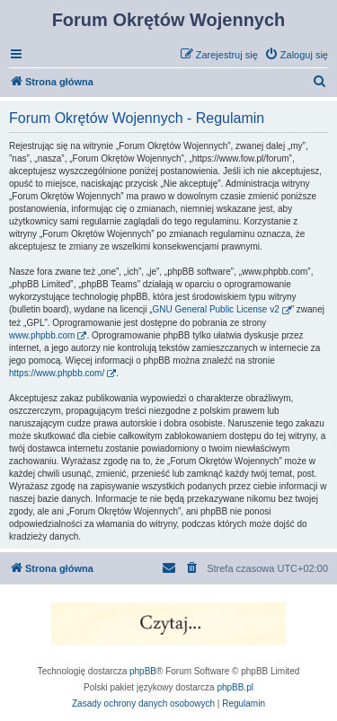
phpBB (142, 671)
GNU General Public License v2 (216, 309)
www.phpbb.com (42, 335)
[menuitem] (296, 55)
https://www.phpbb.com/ (56, 373)
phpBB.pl (235, 687)
